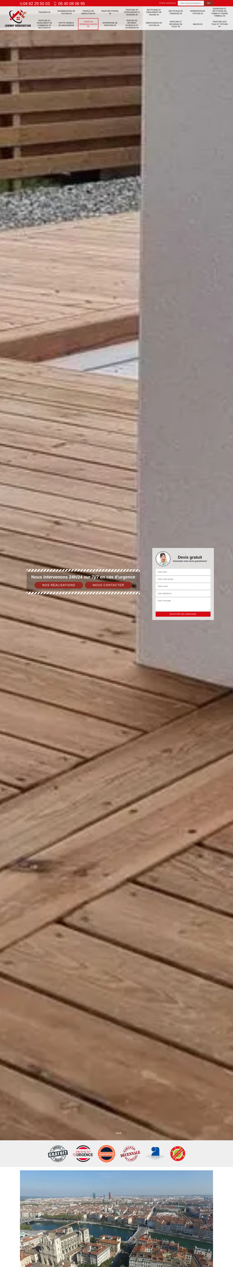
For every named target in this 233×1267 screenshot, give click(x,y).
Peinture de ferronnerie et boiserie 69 (132, 12)
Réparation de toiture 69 (197, 12)
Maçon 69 (197, 24)
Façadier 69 (44, 12)
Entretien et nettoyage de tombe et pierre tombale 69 (219, 12)
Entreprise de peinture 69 (110, 24)
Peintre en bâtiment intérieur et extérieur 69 (131, 24)
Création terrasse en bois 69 (88, 24)
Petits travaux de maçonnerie (66, 24)
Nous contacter (108, 585)
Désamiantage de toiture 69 (66, 12)
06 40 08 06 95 (69, 3)
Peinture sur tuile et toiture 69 (219, 24)
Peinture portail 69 (110, 12)
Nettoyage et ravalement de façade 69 (153, 12)
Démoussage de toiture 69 (154, 24)
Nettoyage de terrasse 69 (176, 12)
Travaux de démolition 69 (88, 12)
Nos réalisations (58, 585)
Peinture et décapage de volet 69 (175, 24)
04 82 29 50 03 (34, 3)
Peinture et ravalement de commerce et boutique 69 (44, 24)
